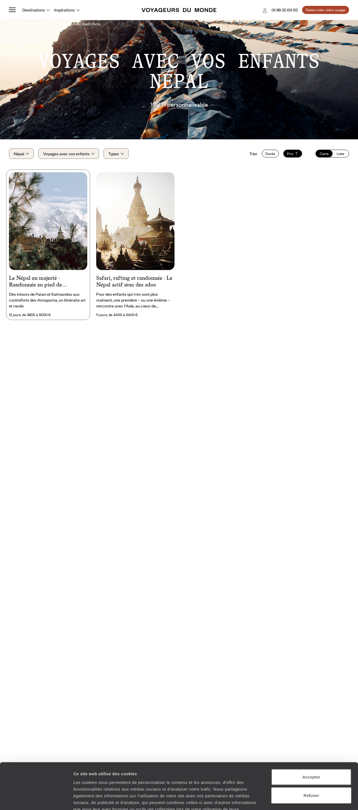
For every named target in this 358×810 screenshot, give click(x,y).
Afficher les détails (308, 799)
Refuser (311, 755)
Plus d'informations (113, 776)
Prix (292, 153)
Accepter (311, 737)
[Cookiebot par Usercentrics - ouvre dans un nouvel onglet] (36, 799)
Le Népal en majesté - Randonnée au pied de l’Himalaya (35, 281)
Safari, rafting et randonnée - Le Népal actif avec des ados (134, 281)
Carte (324, 153)
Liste (340, 153)
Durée (270, 153)
